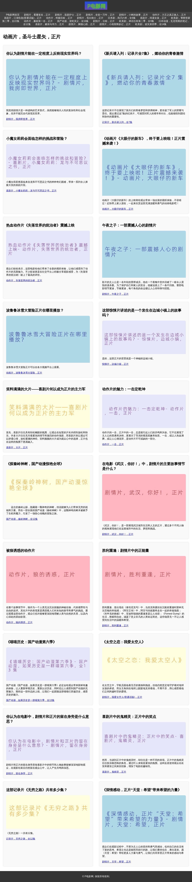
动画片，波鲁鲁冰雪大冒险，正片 (24, 372)
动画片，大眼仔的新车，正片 (117, 209)
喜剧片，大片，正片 (17, 447)
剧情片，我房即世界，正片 (20, 119)
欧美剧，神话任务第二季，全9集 (136, 21)
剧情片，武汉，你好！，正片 (117, 534)
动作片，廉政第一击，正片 (38, 21)
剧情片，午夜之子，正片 (115, 294)
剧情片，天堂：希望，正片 (116, 861)
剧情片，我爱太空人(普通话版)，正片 (122, 697)
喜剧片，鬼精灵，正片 (114, 772)
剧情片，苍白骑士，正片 (90, 18)
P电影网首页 (13, 15)
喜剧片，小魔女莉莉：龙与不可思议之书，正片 (31, 190)
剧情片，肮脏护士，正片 (68, 15)
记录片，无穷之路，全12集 (20, 838)
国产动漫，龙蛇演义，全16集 (73, 21)
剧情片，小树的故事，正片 (133, 15)
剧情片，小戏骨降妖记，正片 (115, 24)
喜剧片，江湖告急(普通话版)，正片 (23, 18)
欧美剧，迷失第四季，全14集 (151, 24)
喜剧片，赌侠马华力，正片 (49, 24)
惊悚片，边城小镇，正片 (115, 364)
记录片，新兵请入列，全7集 (117, 122)
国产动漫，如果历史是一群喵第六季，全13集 (30, 700)
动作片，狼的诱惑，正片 (19, 622)
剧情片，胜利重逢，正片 (115, 625)
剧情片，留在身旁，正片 (19, 773)
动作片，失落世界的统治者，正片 (24, 280)
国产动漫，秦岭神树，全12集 (22, 519)
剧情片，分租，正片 (104, 21)
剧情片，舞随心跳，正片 (82, 24)
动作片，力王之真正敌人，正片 (169, 15)
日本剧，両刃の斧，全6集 (122, 18)
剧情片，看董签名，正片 (37, 15)
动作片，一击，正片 (113, 444)
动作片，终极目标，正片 (59, 18)
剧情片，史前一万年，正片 (100, 15)
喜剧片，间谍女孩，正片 (153, 18)
